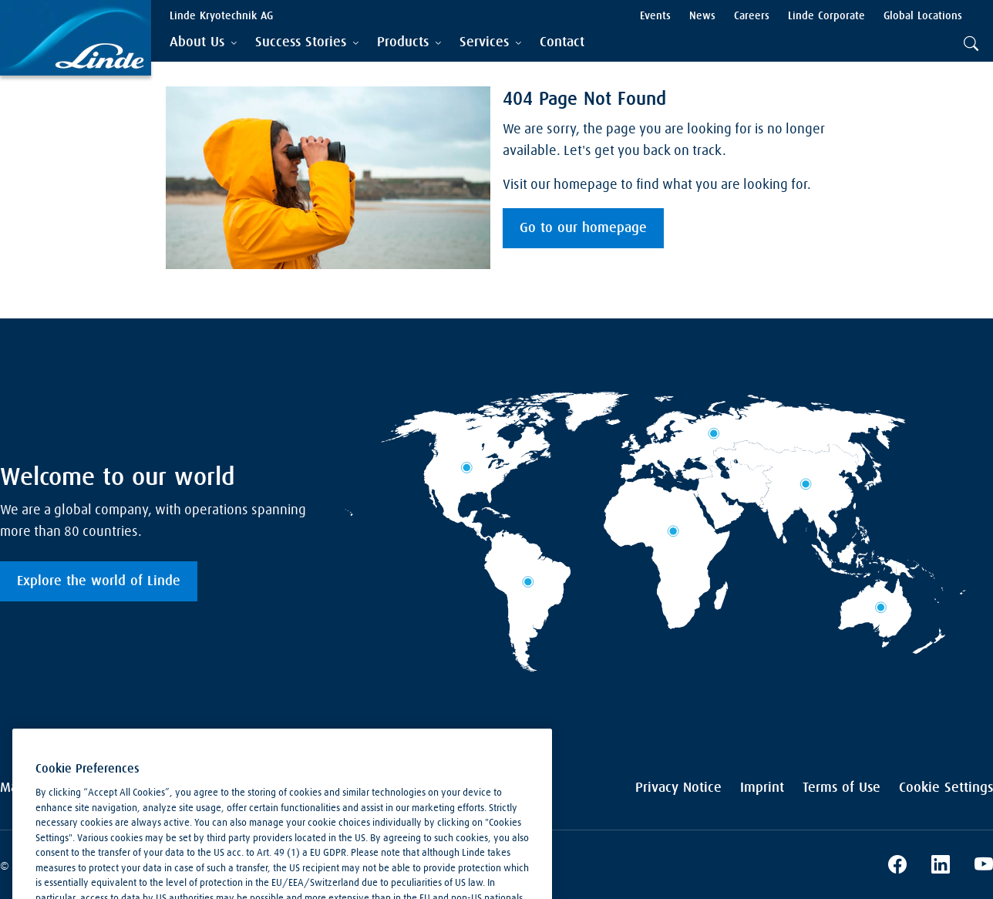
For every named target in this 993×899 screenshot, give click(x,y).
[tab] (203, 43)
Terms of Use (841, 788)
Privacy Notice (678, 788)
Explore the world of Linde (98, 581)
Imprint (762, 788)
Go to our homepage (583, 228)
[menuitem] (562, 43)
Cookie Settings (946, 788)
